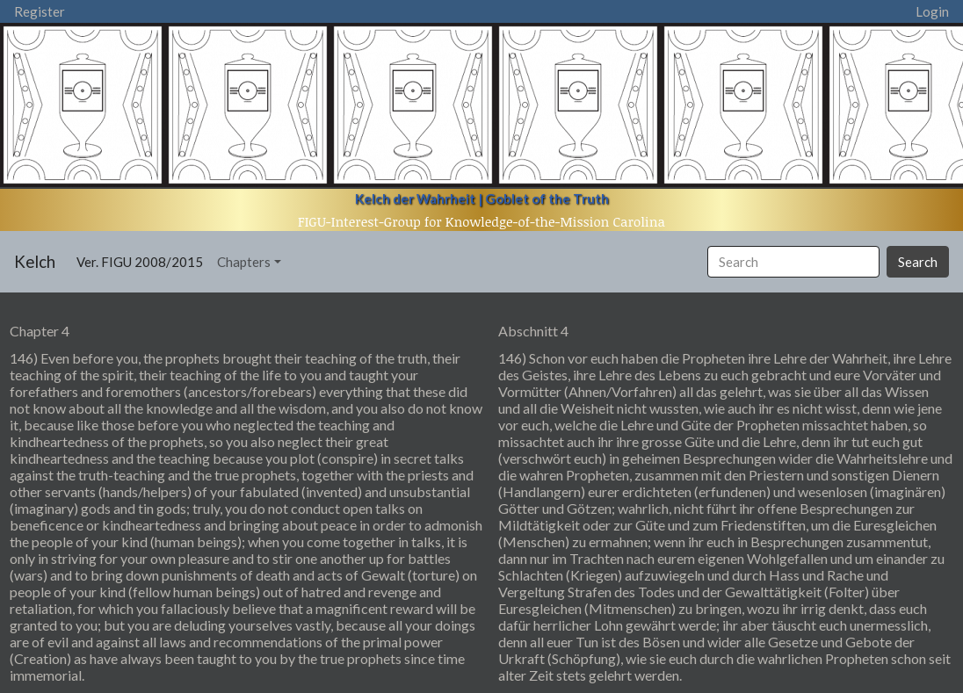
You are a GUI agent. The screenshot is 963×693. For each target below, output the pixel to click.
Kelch (34, 261)
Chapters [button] (244, 262)
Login (932, 11)
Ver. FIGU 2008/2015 (143, 260)
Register (39, 11)
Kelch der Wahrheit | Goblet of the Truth (482, 198)
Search (918, 262)
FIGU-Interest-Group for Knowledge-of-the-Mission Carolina (481, 221)
